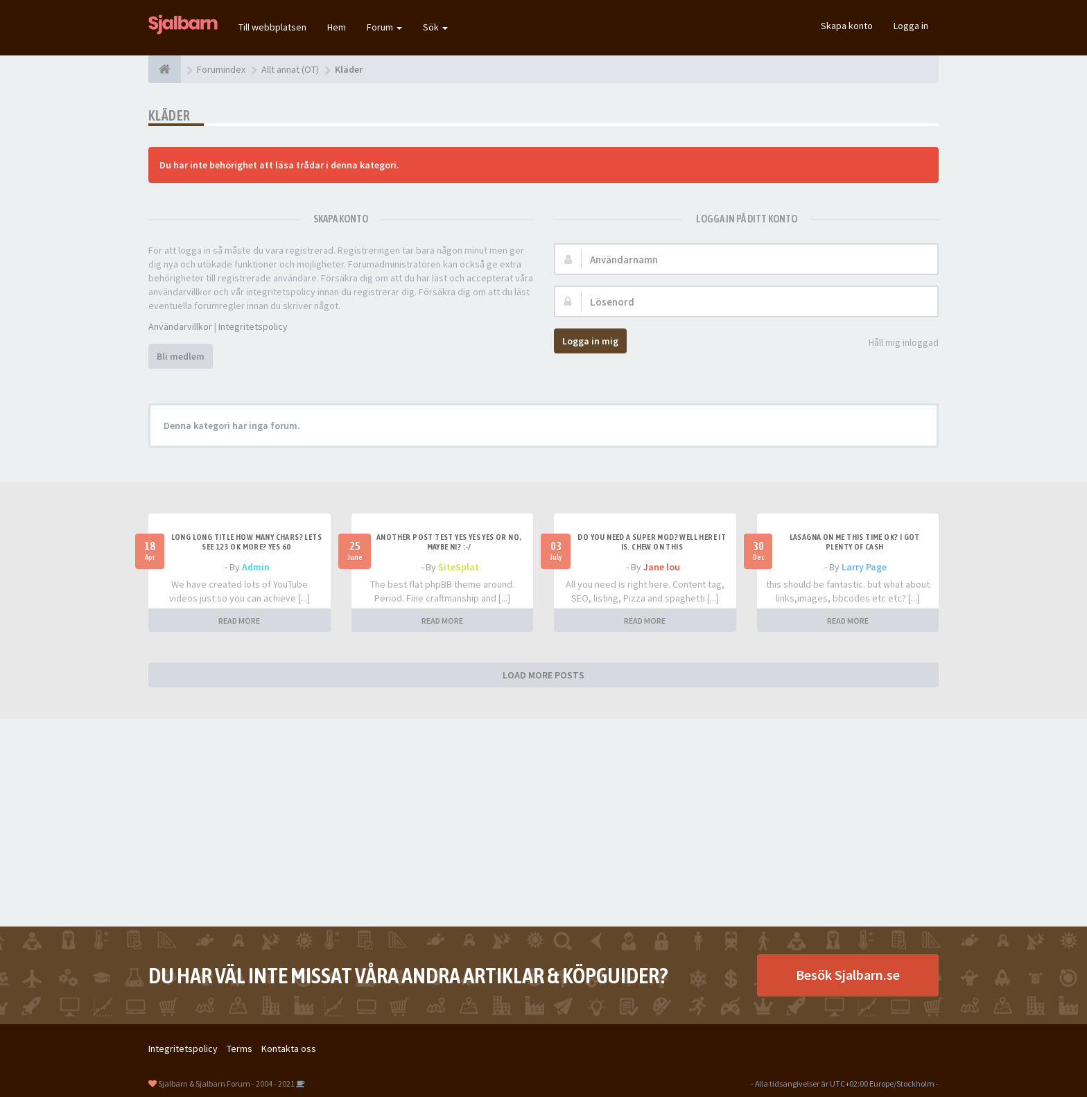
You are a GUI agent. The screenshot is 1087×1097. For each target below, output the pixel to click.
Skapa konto (847, 25)
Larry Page (864, 567)
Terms (239, 1048)
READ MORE (239, 620)
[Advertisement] (543, 823)
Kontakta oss (288, 1048)
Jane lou (661, 567)
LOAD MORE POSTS (543, 675)
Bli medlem (181, 356)
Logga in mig (590, 341)
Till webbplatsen (272, 27)
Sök (435, 27)
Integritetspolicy (253, 326)
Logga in (911, 25)
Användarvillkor (180, 326)
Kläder (169, 115)
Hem (336, 27)
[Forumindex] (164, 69)
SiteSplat (458, 567)
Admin (256, 567)
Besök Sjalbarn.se (848, 974)
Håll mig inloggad (896, 343)
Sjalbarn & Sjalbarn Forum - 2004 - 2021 (226, 1083)
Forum (384, 27)
